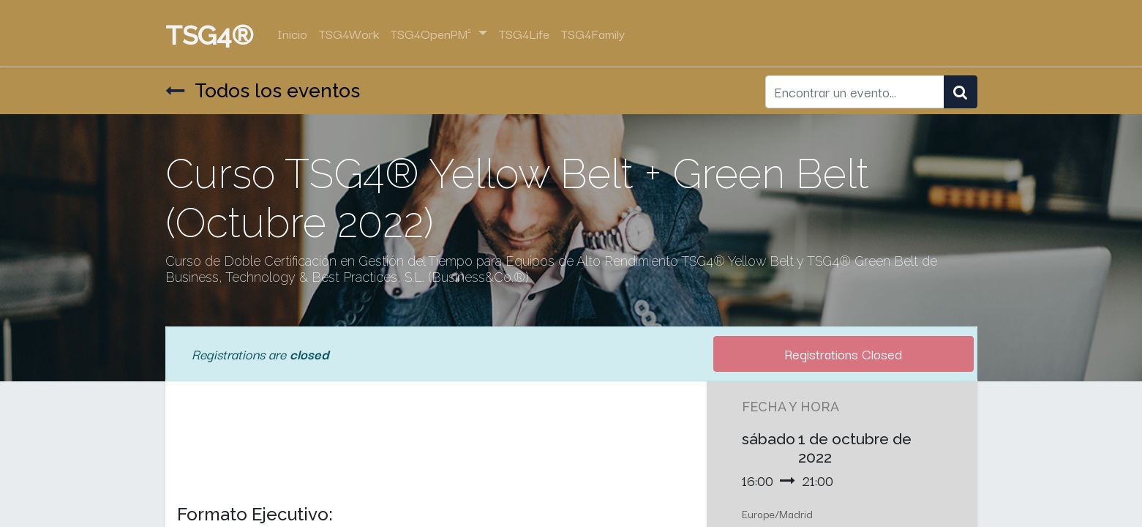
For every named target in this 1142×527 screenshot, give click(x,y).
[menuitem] (292, 34)
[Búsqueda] (960, 92)
